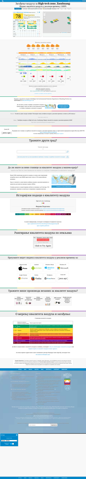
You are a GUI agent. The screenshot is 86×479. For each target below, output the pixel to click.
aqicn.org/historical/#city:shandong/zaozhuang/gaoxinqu (52, 208)
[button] (57, 20)
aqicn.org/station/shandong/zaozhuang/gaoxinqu (54, 210)
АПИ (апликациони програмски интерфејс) (21, 448)
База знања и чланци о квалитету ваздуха (21, 434)
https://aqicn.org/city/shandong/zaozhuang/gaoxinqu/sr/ (43, 122)
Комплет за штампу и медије (18, 429)
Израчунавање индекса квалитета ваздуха (21, 443)
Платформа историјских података (19, 449)
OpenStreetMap (64, 32)
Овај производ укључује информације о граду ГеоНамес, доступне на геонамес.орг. (47, 434)
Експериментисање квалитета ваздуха (20, 435)
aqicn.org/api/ (60, 133)
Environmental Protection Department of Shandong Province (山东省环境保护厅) (43, 464)
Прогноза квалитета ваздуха (18, 444)
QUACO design (41, 454)
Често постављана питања (18, 440)
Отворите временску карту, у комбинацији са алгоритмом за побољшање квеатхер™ (47, 437)
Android (36, 284)
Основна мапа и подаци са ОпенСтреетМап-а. (48, 449)
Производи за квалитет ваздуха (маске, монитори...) (20, 446)
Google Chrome (23, 294)
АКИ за (20, 12)
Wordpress (49, 294)
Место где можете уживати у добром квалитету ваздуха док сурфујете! (47, 452)
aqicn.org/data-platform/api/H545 (48, 132)
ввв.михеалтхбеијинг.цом (43, 405)
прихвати (54, 475)
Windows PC (63, 284)
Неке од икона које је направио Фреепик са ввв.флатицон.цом (46, 446)
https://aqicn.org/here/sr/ (43, 117)
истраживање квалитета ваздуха (20, 432)
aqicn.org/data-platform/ (43, 225)
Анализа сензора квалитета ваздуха (20, 437)
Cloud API (63, 294)
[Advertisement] (43, 237)
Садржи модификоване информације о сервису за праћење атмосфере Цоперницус (48, 443)
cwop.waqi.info (39, 440)
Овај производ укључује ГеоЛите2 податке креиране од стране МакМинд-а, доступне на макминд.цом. (48, 431)
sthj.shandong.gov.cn (28, 100)
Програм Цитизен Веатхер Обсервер (46, 439)
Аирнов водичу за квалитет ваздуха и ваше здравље (42, 399)
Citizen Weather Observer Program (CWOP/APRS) (43, 463)
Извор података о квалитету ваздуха (20, 442)
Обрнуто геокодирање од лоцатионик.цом (47, 448)
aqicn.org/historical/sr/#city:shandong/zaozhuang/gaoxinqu (42, 223)
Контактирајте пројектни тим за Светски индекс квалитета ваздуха (22, 427)
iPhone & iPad (23, 284)
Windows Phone (49, 284)
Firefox (36, 294)
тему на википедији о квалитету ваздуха (60, 397)
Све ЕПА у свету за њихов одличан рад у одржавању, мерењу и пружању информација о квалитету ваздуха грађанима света (48, 428)
